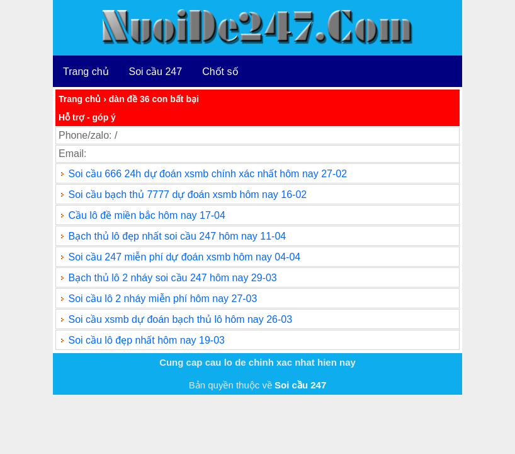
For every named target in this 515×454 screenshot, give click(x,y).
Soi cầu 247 (156, 71)
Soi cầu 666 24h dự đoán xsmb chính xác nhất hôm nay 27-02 (207, 173)
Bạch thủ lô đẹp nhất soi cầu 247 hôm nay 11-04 (177, 236)
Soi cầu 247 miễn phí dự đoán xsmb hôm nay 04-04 (184, 257)
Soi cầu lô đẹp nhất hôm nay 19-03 (146, 340)
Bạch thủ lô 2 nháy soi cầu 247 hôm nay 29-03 (172, 277)
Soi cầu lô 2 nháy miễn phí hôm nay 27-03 (162, 298)
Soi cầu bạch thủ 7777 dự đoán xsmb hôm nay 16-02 (187, 194)
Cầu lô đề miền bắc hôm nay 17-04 (146, 215)
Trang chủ (86, 71)
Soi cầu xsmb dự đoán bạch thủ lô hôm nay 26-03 (180, 319)
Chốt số (220, 71)
